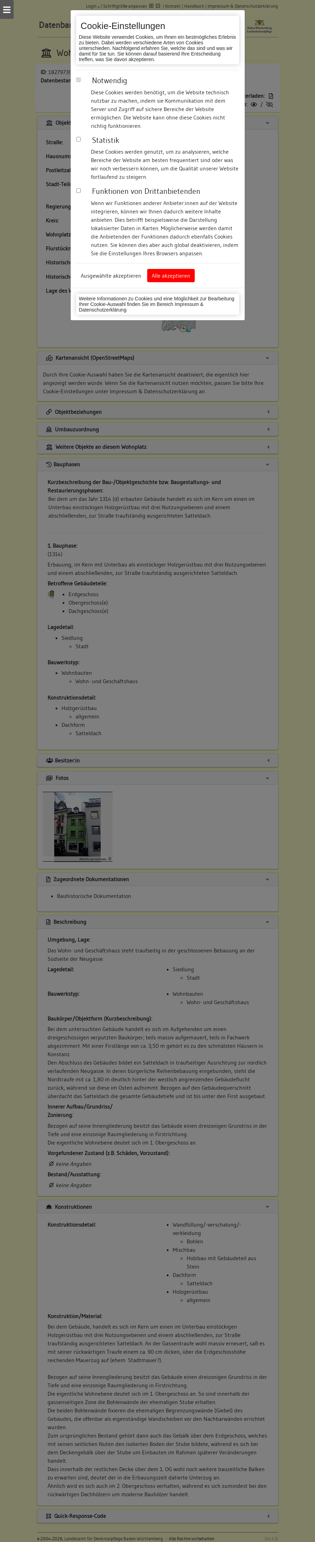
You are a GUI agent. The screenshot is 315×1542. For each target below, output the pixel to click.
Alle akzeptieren (171, 275)
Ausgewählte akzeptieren (111, 275)
